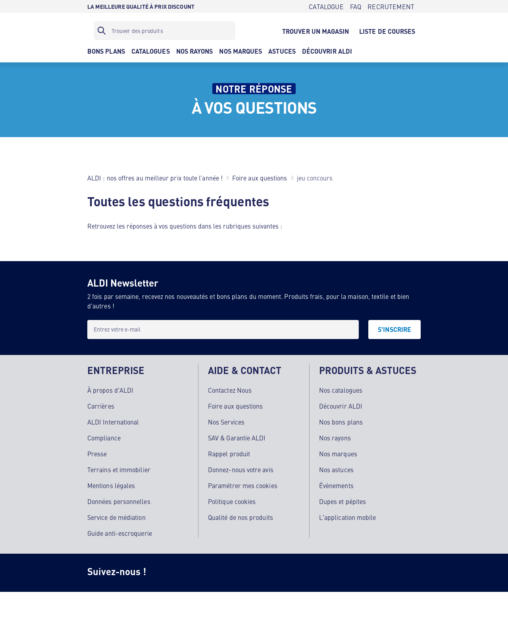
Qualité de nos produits (240, 517)
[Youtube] (260, 572)
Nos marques (338, 453)
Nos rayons (335, 437)
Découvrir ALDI (340, 405)
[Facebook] (196, 572)
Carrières (100, 405)
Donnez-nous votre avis (240, 469)
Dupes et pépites (342, 501)
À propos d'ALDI (110, 390)
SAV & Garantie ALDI (237, 437)
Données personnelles (118, 501)
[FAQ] (355, 6)
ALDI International (113, 421)
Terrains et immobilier (118, 469)
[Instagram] (165, 572)
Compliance (104, 437)
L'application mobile (347, 517)
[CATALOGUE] (326, 6)
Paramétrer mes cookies (242, 485)
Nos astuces (336, 469)
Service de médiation (116, 517)
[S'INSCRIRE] (394, 329)
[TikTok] (228, 572)
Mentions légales (111, 485)
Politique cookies (232, 501)
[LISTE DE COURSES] (387, 30)
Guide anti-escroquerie (119, 533)
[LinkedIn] (292, 572)
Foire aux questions (235, 405)
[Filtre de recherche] (164, 30)
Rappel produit (229, 453)
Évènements (336, 485)
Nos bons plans (341, 421)
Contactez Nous (230, 390)
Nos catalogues (340, 390)
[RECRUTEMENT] (391, 6)
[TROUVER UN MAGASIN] (315, 30)
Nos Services (226, 421)
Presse (97, 453)
